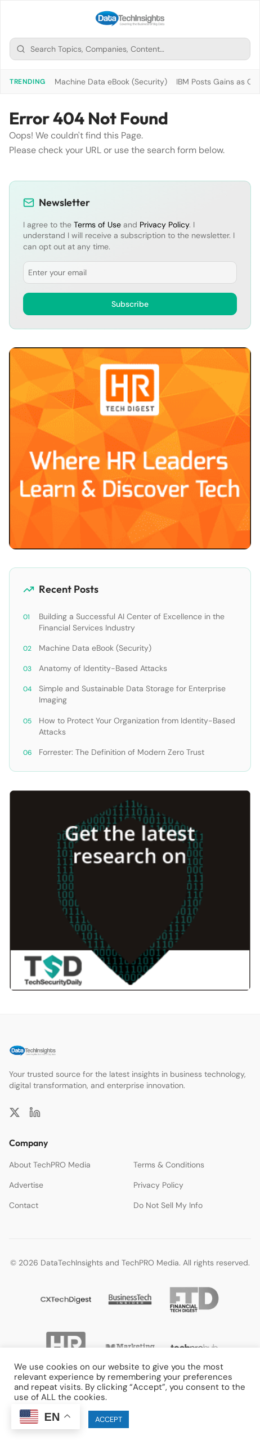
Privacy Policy (164, 225)
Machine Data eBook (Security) (111, 82)
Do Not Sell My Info (168, 1205)
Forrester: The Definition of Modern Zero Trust (121, 752)
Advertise (26, 1185)
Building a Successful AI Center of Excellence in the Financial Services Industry (132, 622)
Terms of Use (97, 225)
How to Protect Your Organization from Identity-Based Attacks (137, 726)
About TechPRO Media (50, 1165)
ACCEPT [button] (108, 1419)
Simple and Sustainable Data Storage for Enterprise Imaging (132, 694)
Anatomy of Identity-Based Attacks (103, 668)
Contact (23, 1205)
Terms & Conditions (168, 1165)
